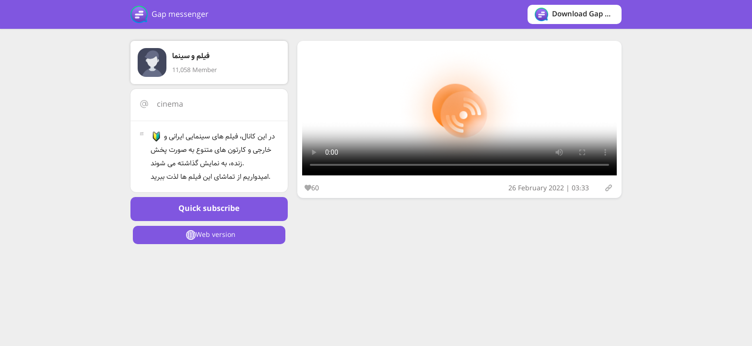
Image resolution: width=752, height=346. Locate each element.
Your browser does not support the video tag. (459, 110)
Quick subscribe (208, 209)
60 (312, 188)
